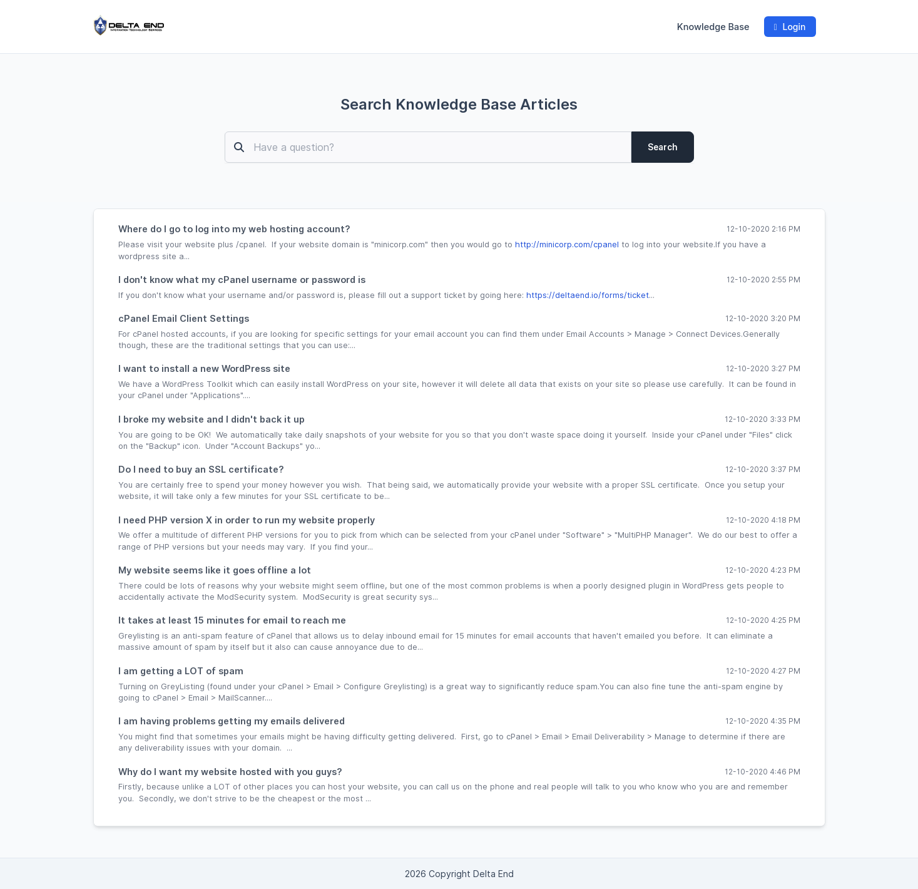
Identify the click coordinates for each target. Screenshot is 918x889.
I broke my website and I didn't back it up (211, 419)
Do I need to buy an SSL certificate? (201, 469)
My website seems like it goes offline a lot (214, 570)
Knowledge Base (713, 26)
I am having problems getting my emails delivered (231, 721)
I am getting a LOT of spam (180, 670)
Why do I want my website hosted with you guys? (230, 771)
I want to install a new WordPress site (204, 368)
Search (663, 147)
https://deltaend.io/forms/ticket (587, 295)
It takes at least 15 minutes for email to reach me (232, 620)
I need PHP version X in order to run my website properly (246, 520)
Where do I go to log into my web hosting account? (234, 229)
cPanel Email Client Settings (183, 318)
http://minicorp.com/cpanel (567, 244)
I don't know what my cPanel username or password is (241, 279)
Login (790, 26)
